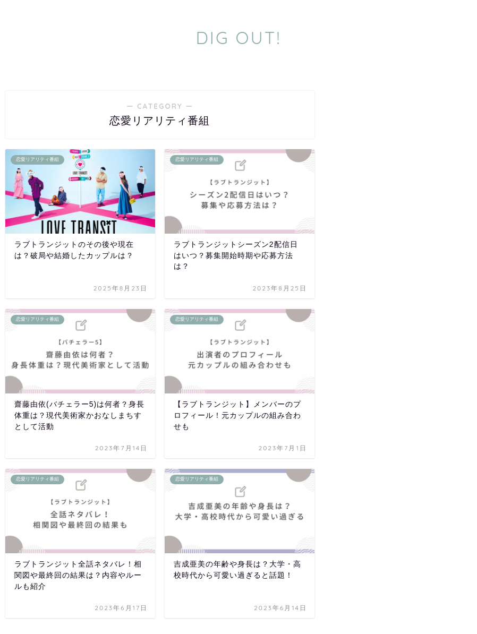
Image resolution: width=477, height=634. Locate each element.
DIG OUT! (238, 37)
